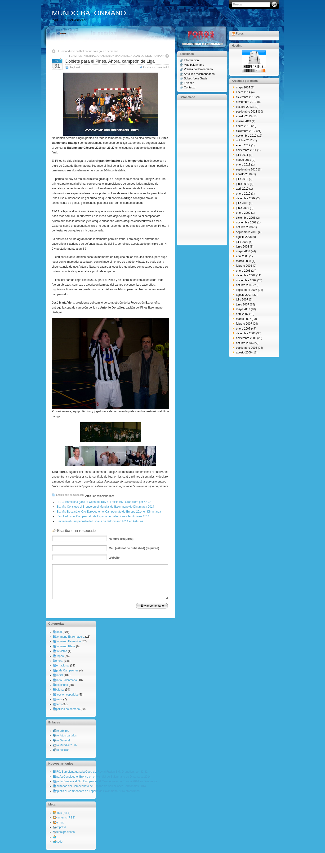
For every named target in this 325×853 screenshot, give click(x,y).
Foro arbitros (61, 730)
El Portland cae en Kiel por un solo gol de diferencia (88, 51)
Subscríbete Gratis (195, 78)
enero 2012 (243, 145)
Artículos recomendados (199, 74)
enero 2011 (243, 164)
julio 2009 (242, 203)
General (58, 660)
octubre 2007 (244, 285)
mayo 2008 (243, 251)
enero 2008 (243, 270)
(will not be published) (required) (134, 548)
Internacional (61, 665)
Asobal (57, 632)
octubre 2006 (244, 343)
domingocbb (77, 494)
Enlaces (189, 83)
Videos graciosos (64, 832)
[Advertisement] (199, 172)
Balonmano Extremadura (69, 636)
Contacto (189, 87)
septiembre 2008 (246, 232)
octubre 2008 (244, 227)
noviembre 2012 (246, 135)
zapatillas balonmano (66, 709)
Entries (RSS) (61, 812)
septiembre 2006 (246, 347)
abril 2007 (242, 314)
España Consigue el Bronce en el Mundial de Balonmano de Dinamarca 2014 (105, 506)
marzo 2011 (243, 159)
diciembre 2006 (245, 333)
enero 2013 (243, 126)
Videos (57, 704)
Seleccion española (65, 694)
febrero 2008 (244, 265)
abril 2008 (242, 256)
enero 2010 (243, 193)
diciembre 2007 (245, 275)
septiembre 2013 (246, 111)
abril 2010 (242, 188)
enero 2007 (243, 328)
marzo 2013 (243, 121)
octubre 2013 (244, 107)
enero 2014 (243, 92)
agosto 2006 (244, 352)
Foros (240, 33)
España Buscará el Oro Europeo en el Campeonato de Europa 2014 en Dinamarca (109, 511)
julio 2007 (242, 299)
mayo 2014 (243, 87)
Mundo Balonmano (65, 680)
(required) (121, 538)
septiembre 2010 (246, 169)
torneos (57, 699)
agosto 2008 (244, 237)
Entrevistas (60, 651)
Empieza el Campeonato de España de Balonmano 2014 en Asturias (100, 521)
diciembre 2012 (245, 131)
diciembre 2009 (245, 198)
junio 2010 (242, 184)
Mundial (58, 675)
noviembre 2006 (246, 338)
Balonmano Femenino (67, 641)
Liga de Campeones (65, 670)
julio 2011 (242, 155)
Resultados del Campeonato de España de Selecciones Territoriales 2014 (103, 516)
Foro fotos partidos (65, 735)
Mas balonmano (194, 64)
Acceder (58, 841)
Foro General (61, 740)
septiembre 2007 (246, 290)
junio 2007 (242, 304)
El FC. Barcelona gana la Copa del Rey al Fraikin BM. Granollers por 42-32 (104, 502)
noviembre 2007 (246, 280)
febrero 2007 (244, 323)
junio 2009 (242, 208)
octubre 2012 (244, 140)
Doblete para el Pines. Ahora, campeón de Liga (110, 61)
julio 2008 (242, 242)
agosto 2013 (244, 116)
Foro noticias (61, 750)
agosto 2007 (244, 294)
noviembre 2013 (246, 102)
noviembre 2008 (246, 222)
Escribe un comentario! (156, 67)
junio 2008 (242, 246)
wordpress (59, 827)
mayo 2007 (243, 309)
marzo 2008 (243, 261)
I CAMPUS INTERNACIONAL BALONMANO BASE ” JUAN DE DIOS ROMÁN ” (116, 55)
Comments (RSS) (64, 817)
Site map (58, 822)
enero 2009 (243, 212)
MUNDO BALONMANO (89, 13)
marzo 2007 (243, 319)
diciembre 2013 (245, 97)
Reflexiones (60, 685)
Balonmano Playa (64, 646)
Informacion (191, 60)
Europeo (58, 656)
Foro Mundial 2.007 (65, 745)
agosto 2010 (244, 174)
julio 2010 (242, 179)
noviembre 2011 (246, 150)
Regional (75, 67)
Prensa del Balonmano (198, 69)
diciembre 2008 (245, 217)
